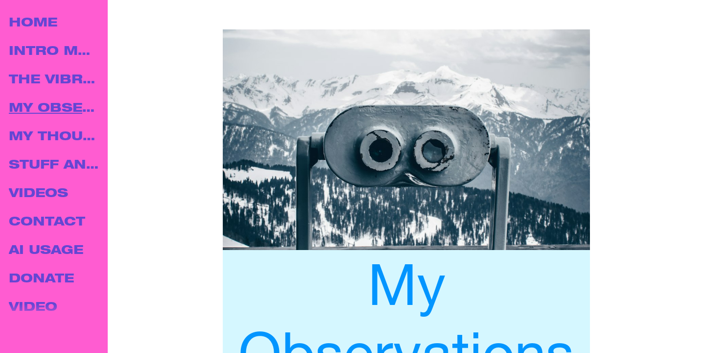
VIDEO (33, 308)
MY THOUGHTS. (55, 137)
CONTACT (47, 223)
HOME (33, 24)
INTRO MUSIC (55, 52)
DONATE (41, 280)
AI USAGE (46, 251)
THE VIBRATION (55, 81)
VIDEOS (38, 194)
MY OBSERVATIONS (55, 109)
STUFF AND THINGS (55, 166)
